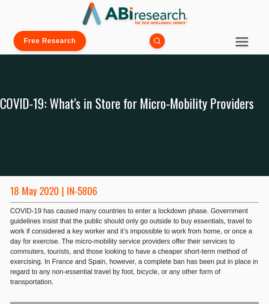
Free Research (50, 40)
